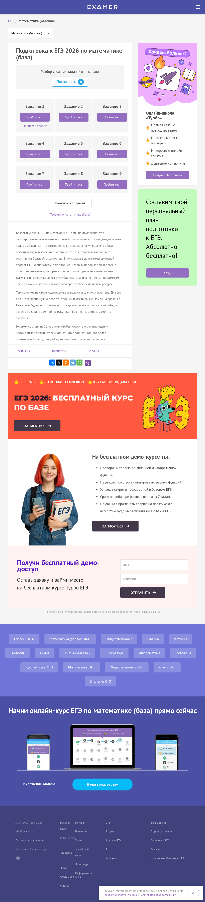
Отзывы (155, 849)
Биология (17, 653)
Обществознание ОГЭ (127, 667)
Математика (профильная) (70, 639)
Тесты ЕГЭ (23, 351)
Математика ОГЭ (81, 667)
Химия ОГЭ (167, 667)
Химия (44, 653)
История (180, 639)
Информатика (149, 653)
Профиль (66, 852)
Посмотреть (70, 82)
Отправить (141, 592)
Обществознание (119, 639)
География (183, 653)
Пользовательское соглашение (158, 895)
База (64, 867)
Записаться (35, 426)
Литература (114, 653)
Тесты (109, 849)
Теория (110, 831)
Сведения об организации (31, 849)
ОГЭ (108, 822)
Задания (93, 351)
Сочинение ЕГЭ (160, 840)
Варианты (59, 351)
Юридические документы (30, 840)
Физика (153, 639)
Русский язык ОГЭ (39, 667)
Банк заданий (159, 822)
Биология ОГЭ (100, 681)
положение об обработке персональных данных (131, 611)
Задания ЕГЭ (113, 840)
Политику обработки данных (120, 895)
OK (194, 893)
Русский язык (24, 639)
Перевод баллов (161, 831)
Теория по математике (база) (70, 214)
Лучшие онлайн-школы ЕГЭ (167, 858)
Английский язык (77, 653)
